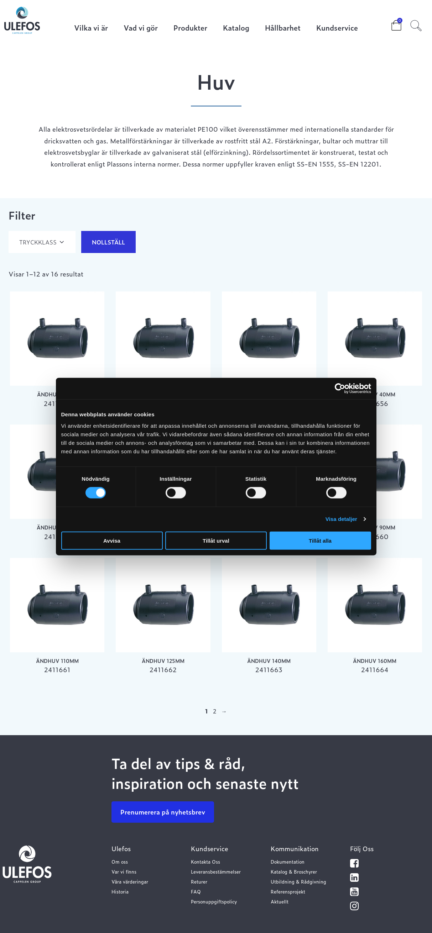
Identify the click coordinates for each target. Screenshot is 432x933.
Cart (390, 23)
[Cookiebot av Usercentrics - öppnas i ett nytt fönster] (340, 388)
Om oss (119, 861)
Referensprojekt (288, 891)
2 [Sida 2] (215, 711)
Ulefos (121, 848)
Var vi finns (123, 871)
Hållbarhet (283, 28)
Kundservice (337, 28)
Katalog (236, 28)
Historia (120, 891)
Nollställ (108, 242)
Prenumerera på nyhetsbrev (162, 812)
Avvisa (111, 540)
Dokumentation (288, 861)
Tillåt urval (216, 540)
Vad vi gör (141, 28)
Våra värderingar (129, 881)
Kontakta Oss (205, 861)
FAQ (196, 891)
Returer (199, 881)
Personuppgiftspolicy (214, 901)
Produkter (190, 28)
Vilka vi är (91, 28)
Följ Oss (362, 848)
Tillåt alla (320, 540)
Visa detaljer (341, 519)
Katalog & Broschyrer (294, 871)
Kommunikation (295, 848)
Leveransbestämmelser (216, 871)
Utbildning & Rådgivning (298, 881)
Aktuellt (279, 901)
